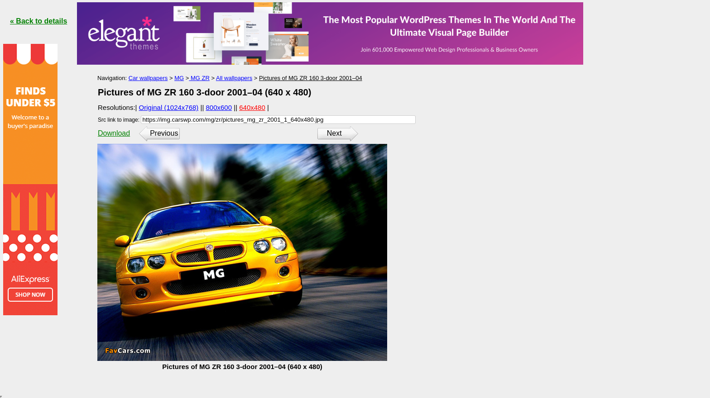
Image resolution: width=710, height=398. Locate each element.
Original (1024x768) (169, 107)
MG (179, 78)
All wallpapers (234, 78)
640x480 (252, 107)
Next (334, 133)
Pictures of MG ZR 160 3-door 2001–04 (310, 78)
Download (114, 133)
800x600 (219, 107)
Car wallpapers (148, 78)
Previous (164, 133)
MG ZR (199, 78)
